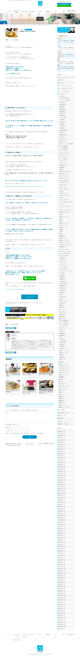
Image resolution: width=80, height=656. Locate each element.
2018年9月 (61, 630)
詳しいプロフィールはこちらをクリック (43, 348)
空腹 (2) (61, 233)
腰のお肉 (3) (62, 308)
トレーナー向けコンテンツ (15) (65, 89)
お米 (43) (61, 192)
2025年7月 (61, 448)
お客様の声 (48, 12)
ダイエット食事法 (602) (63, 181)
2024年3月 (61, 483)
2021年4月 (61, 561)
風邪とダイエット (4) (64, 179)
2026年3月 (61, 434)
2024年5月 (61, 479)
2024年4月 (61, 481)
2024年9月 (61, 470)
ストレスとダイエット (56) (64, 153)
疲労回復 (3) (62, 347)
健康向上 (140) (62, 319)
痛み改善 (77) (62, 116)
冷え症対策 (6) (62, 341)
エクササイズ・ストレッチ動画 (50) (66, 145)
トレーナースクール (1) (63, 250)
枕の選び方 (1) (62, 380)
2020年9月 (61, 576)
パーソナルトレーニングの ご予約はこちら (30, 298)
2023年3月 (61, 510)
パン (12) (61, 205)
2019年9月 (61, 603)
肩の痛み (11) (63, 122)
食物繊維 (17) (62, 248)
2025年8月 (61, 445)
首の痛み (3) (63, 129)
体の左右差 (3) (62, 103)
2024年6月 (61, 476)
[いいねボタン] (6, 41)
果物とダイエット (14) (64, 224)
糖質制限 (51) (62, 237)
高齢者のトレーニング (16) (64, 408)
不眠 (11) (61, 332)
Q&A (40, 12)
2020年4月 (61, 587)
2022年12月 (61, 516)
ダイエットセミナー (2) (63, 158)
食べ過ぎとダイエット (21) (65, 246)
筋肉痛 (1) (61, 393)
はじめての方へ (32, 12)
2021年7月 (61, 554)
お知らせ (55, 638)
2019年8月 (61, 605)
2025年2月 (61, 459)
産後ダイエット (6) (63, 175)
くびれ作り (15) (63, 261)
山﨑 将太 (13, 340)
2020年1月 (61, 594)
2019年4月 (61, 614)
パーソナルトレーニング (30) (64, 252)
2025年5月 (61, 452)
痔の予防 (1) (62, 349)
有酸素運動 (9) (62, 378)
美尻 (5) (61, 300)
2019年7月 (61, 607)
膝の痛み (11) (63, 127)
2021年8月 (61, 552)
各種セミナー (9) (62, 416)
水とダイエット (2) (63, 226)
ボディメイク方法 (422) (63, 257)
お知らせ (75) (61, 84)
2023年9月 (61, 496)
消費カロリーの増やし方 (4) (65, 172)
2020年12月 (61, 570)
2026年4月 (61, 432)
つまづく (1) (62, 328)
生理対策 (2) (62, 345)
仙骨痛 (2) (62, 120)
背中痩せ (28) (62, 304)
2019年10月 (61, 601)
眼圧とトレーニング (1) (64, 352)
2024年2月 (61, 485)
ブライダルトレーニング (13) (65, 272)
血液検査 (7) (61, 399)
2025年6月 (61, 450)
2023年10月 (61, 494)
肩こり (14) (62, 134)
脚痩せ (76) (62, 306)
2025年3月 (61, 456)
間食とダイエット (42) (64, 243)
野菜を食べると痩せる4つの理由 (16, 235)
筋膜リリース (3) (62, 395)
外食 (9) (61, 215)
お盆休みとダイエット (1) (65, 367)
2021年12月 (61, 543)
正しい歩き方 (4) (62, 384)
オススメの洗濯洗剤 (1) (63, 147)
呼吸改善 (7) (62, 108)
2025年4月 (61, 454)
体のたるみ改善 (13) (64, 285)
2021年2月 (61, 565)
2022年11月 (61, 519)
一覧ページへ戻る (29, 445)
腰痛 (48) (62, 125)
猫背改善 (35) (62, 114)
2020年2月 (61, 592)
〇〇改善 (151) (62, 97)
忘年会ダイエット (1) (64, 371)
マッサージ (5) (62, 162)
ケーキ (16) (62, 198)
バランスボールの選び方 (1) (64, 254)
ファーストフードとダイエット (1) (66, 208)
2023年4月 (61, 507)
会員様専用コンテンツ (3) (64, 414)
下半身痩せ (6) (62, 278)
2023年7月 (61, 501)
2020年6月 (61, 583)
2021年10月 (61, 547)
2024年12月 (61, 463)
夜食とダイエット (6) (64, 217)
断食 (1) (61, 220)
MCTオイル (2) (63, 185)
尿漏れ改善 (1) (62, 110)
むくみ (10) (62, 274)
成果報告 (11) (61, 419)
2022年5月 (61, 532)
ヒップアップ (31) (63, 267)
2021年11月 (61, 545)
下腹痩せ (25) (62, 280)
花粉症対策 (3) (62, 358)
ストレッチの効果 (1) (64, 326)
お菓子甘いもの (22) (64, 194)
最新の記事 (18, 333)
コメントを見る (15, 41)
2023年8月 (61, 499)
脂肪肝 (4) (62, 356)
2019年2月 (61, 619)
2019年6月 (61, 610)
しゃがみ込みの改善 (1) (64, 99)
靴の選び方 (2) (62, 404)
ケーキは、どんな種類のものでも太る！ (45, 445)
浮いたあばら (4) (63, 297)
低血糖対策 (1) (62, 334)
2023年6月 (61, 503)
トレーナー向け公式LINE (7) (64, 92)
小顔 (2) (61, 295)
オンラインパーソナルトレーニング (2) (66, 78)
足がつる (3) (62, 138)
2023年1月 (61, 514)
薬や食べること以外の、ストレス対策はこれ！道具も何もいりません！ (14, 445)
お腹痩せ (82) (62, 259)
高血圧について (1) (62, 406)
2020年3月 (61, 590)
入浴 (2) (61, 339)
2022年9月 (61, 523)
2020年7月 (61, 581)
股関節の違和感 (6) (63, 131)
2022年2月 (61, 539)
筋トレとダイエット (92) (64, 177)
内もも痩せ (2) (62, 289)
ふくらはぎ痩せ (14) (64, 269)
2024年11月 (61, 465)
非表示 (15, 336)
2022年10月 (61, 521)
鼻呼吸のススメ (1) (63, 140)
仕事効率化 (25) (62, 317)
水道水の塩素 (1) (63, 343)
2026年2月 (61, 436)
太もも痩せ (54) (63, 291)
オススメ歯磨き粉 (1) (64, 321)
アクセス (63, 12)
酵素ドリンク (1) (63, 239)
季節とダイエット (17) (63, 365)
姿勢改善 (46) (62, 293)
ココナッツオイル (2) (64, 201)
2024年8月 (61, 472)
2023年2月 (61, 512)
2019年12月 (61, 596)
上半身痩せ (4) (62, 276)
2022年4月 (61, 534)
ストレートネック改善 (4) (65, 101)
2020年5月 (61, 585)
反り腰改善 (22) (63, 105)
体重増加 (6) (62, 168)
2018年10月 (61, 627)
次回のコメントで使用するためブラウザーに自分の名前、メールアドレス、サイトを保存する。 (25, 434)
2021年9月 (61, 550)
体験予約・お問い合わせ (71, 12)
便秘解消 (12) (62, 336)
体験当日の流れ (24, 638)
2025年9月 (61, 443)
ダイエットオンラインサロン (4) (65, 87)
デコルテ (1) (62, 263)
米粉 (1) (61, 235)
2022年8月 (61, 525)
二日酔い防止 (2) (62, 315)
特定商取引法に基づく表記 (16, 641)
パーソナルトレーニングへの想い (16, 12)
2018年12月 (61, 623)
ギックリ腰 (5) (63, 118)
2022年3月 (61, 536)
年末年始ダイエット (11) (64, 369)
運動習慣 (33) (61, 402)
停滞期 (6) (62, 170)
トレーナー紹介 (17, 639)
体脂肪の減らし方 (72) (64, 166)
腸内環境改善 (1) (63, 136)
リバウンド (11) (63, 164)
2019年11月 (61, 599)
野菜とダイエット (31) (64, 241)
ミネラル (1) (62, 330)
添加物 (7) (62, 228)
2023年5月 (61, 505)
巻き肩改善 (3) (62, 112)
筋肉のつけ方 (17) (62, 391)
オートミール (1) (63, 188)
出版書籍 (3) (61, 363)
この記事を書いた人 (10, 333)
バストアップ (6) (63, 265)
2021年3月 (61, 563)
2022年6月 (61, 530)
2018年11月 (61, 625)
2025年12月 (61, 441)
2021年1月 (61, 567)
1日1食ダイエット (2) (64, 183)
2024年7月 (61, 474)
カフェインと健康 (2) (64, 323)
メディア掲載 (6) (62, 411)
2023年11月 (61, 492)
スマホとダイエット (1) (63, 155)
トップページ (8, 12)
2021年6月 (61, 556)
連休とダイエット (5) (64, 373)
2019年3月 (61, 616)
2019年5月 (61, 612)
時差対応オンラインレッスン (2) (65, 422)
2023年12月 (61, 490)
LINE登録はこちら (64, 6)
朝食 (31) (61, 222)
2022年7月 (61, 528)
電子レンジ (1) (62, 360)
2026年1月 (61, 439)
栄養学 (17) (61, 382)
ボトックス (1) (62, 311)
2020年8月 (61, 579)
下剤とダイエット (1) (63, 313)
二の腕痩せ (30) (63, 282)
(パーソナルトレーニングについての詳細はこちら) (15, 290)
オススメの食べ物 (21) (64, 190)
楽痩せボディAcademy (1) (64, 425)
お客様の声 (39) (62, 81)
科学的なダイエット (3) (63, 386)
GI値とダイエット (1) (63, 142)
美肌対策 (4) (61, 397)
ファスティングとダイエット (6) (66, 211)
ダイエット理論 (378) (63, 160)
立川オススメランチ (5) (63, 389)
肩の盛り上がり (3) (63, 302)
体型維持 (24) (62, 287)
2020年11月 (61, 572)
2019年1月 (61, 621)
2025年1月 (61, 461)
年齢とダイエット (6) (63, 376)
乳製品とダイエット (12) (64, 213)
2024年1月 (61, 488)
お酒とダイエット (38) (64, 196)
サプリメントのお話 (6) (63, 151)
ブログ (56, 12)
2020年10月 (61, 574)
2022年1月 (61, 541)
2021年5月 (61, 559)
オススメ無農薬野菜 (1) (63, 149)
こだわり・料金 (24, 12)
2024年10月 (61, 468)
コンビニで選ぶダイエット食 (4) (66, 203)
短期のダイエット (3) (64, 354)
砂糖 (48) (61, 230)
